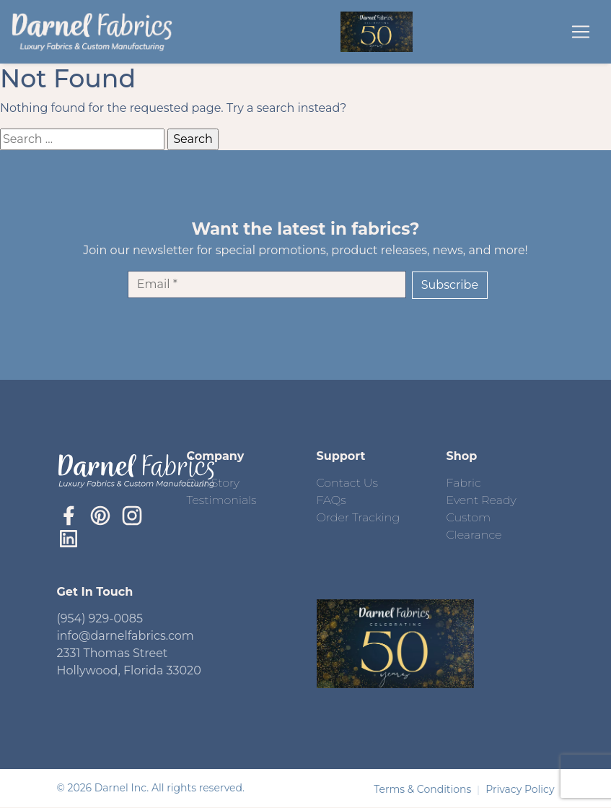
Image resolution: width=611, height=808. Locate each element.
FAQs (331, 500)
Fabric (464, 483)
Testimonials (222, 500)
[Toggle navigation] (580, 31)
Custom (469, 517)
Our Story (213, 483)
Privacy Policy (519, 789)
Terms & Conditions (424, 789)
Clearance (474, 535)
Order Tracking (358, 517)
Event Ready (482, 500)
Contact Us (347, 483)
